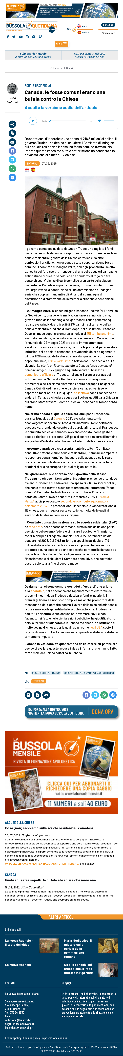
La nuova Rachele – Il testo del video (19, 943)
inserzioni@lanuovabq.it (19, 1028)
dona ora (108, 25)
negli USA (96, 628)
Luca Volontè (12, 100)
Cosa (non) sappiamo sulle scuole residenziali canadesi (49, 828)
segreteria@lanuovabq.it (19, 1024)
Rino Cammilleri (33, 887)
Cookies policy (31, 1038)
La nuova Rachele (18, 965)
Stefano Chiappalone (36, 836)
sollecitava (81, 393)
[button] (61, 44)
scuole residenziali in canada (46, 673)
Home (54, 68)
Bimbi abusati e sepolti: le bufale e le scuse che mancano (50, 880)
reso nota (35, 527)
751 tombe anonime (100, 334)
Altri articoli (62, 917)
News (83, 26)
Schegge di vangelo (33, 54)
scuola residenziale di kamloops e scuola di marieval (89, 673)
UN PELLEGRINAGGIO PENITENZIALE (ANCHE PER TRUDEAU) (42, 864)
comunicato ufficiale (39, 375)
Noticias (85, 32)
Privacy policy (13, 1038)
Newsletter (108, 33)
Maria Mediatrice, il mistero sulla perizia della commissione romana (78, 949)
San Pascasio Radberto (89, 54)
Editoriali (68, 68)
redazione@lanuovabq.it (19, 1020)
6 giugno (59, 419)
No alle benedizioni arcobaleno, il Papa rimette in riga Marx (78, 969)
